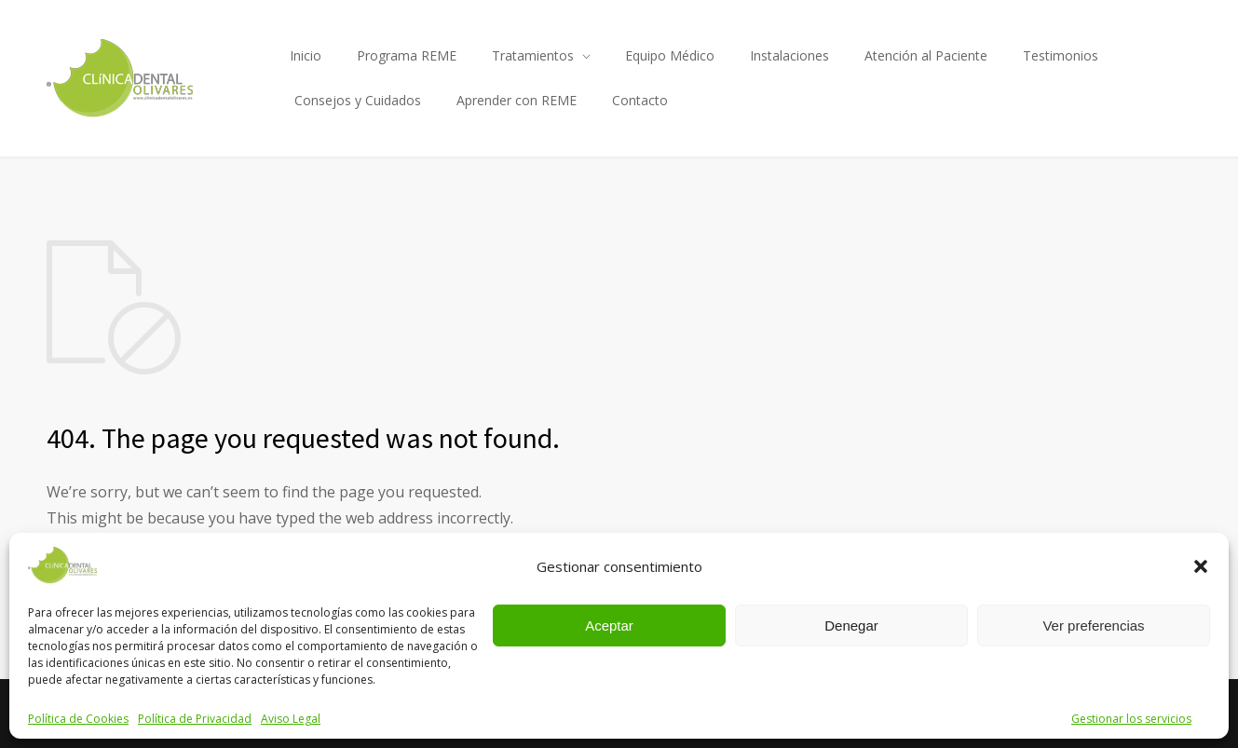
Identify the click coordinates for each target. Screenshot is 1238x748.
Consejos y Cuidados (357, 100)
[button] (1200, 566)
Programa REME (406, 55)
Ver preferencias (1093, 625)
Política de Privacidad (195, 719)
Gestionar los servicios (1131, 719)
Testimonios (1060, 55)
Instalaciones (789, 55)
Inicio (305, 55)
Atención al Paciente (925, 55)
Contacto (640, 100)
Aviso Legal (290, 719)
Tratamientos (533, 55)
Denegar (851, 625)
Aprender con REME (516, 100)
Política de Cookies (78, 719)
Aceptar (609, 625)
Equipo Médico (669, 55)
